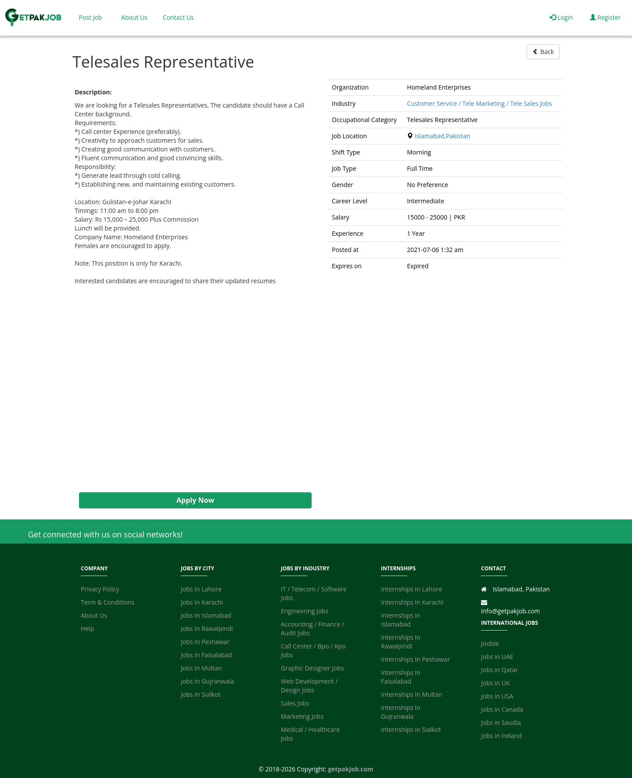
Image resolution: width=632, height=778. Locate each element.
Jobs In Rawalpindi (207, 628)
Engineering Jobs (304, 611)
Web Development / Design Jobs (309, 685)
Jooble (490, 643)
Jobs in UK (495, 683)
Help (87, 628)
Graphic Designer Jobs (312, 668)
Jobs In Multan (201, 668)
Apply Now (195, 500)
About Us (134, 17)
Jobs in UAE (497, 656)
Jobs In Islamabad (206, 615)
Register (605, 17)
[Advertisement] (191, 388)
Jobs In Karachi (202, 602)
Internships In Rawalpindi (400, 641)
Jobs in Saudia (501, 722)
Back (543, 51)
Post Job (90, 17)
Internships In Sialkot (411, 729)
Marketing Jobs (302, 716)
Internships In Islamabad (400, 619)
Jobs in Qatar (499, 670)
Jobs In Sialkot (200, 694)
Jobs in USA (497, 696)
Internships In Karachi (412, 602)
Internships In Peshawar (415, 659)
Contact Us (178, 17)
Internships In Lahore (411, 589)
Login (561, 17)
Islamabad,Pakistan (442, 136)
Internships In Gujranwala (400, 711)
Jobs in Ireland (501, 735)
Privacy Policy (100, 589)
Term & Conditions (107, 602)
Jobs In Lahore (201, 589)
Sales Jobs (295, 703)
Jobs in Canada (502, 709)
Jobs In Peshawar (205, 642)
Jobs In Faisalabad (206, 655)
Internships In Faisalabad (400, 676)
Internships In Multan (411, 694)
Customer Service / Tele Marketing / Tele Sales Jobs (479, 103)
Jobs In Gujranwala (207, 681)
